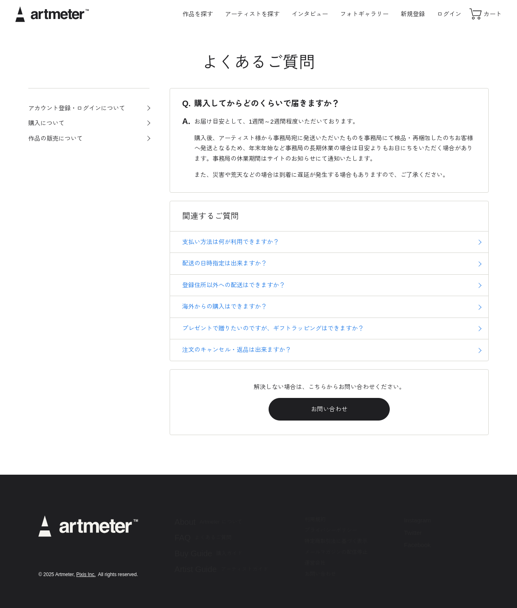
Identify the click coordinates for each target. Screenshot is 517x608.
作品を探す (198, 14)
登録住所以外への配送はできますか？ (233, 285)
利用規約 (315, 519)
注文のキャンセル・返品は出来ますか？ (236, 349)
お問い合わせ (329, 409)
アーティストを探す (252, 14)
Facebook (417, 544)
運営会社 (315, 563)
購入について (46, 123)
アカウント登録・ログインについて (76, 108)
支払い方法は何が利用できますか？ (230, 241)
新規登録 (413, 14)
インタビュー (310, 14)
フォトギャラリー (364, 14)
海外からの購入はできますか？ (224, 306)
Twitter (413, 532)
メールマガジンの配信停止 (336, 552)
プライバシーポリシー (331, 530)
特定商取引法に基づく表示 (336, 541)
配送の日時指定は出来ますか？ (224, 263)
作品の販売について (55, 138)
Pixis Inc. (86, 574)
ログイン (449, 14)
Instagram (417, 520)
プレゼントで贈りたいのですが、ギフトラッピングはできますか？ (273, 328)
